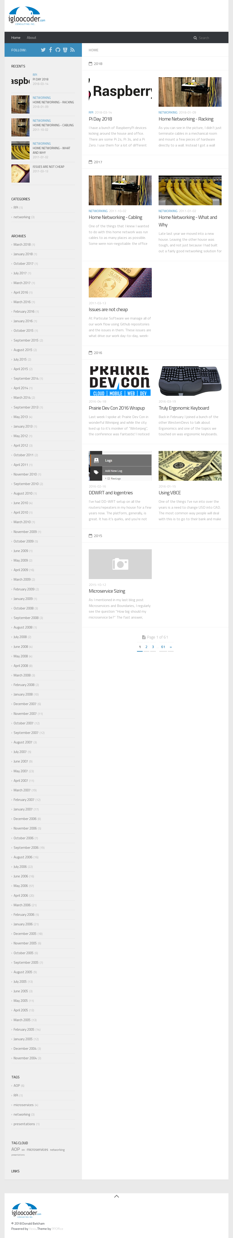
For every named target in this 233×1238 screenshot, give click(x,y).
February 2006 (24, 914)
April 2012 (21, 445)
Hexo (32, 1228)
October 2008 (23, 608)
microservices (24, 1104)
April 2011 (21, 464)
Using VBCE (170, 492)
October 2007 (23, 723)
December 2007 (25, 703)
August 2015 (23, 349)
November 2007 (25, 713)
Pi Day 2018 (100, 119)
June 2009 (21, 550)
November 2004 (25, 1058)
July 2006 (20, 866)
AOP (17, 1085)
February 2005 (24, 1029)
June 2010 (21, 502)
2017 (95, 162)
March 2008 (22, 675)
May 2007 (21, 771)
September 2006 (26, 847)
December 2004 (25, 1048)
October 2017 (23, 263)
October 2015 (23, 330)
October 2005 (23, 953)
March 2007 (22, 790)
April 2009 (21, 569)
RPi (91, 112)
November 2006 (25, 828)
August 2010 (23, 493)
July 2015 (20, 359)
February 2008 (24, 684)
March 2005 (22, 1020)
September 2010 (26, 483)
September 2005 (26, 962)
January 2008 (23, 694)
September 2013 (26, 407)
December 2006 (25, 818)
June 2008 (21, 646)
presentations (24, 1124)
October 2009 (23, 541)
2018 (95, 63)
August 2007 (23, 742)
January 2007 (23, 809)
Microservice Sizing (107, 591)
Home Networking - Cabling (115, 217)
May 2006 (21, 885)
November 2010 (25, 474)
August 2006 (23, 857)
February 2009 (24, 589)
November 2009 (25, 531)
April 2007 (21, 780)
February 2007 (24, 799)
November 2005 (25, 943)
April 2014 (21, 388)
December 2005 (25, 933)
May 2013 (21, 416)
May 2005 (21, 1000)
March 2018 (22, 244)
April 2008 (21, 665)
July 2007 (20, 751)
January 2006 (23, 924)
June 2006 (21, 876)
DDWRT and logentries (111, 492)
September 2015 (26, 340)
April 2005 (21, 1010)
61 (163, 646)
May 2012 (21, 435)
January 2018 (23, 254)
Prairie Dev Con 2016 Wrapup (117, 408)
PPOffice (57, 1228)
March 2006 (22, 905)
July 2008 (20, 636)
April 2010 (21, 512)
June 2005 (21, 991)
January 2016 (23, 321)
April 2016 (21, 292)
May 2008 (21, 656)
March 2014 (22, 397)
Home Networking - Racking (186, 119)
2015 (95, 535)
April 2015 (21, 368)
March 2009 (22, 579)
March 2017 (22, 282)
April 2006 (21, 895)
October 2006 (23, 838)
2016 (95, 352)
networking (168, 112)
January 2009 (23, 598)
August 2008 (23, 627)
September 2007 (26, 732)
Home (15, 37)
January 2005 (23, 1039)
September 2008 (26, 617)
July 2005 (20, 981)
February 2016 (24, 311)
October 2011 (23, 455)
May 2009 (21, 560)
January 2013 (23, 426)
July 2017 (20, 273)
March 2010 (22, 522)
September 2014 (26, 378)
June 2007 (21, 761)
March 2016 (22, 302)
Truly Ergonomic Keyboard (184, 408)
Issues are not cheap (108, 309)
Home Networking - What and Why (188, 220)
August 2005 (23, 972)
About (31, 37)
